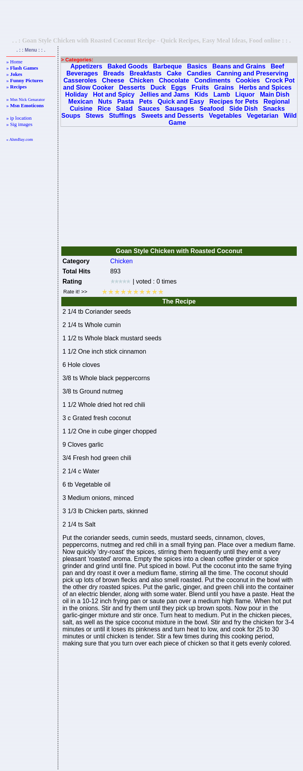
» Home (14, 62)
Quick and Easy (180, 101)
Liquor (245, 94)
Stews (94, 115)
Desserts (132, 87)
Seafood (212, 108)
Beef (277, 66)
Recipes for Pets (233, 101)
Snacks (274, 108)
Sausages (179, 108)
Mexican (80, 101)
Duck (158, 87)
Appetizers (86, 66)
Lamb (222, 94)
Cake (174, 73)
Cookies (247, 80)
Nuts (105, 101)
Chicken (141, 80)
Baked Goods (127, 66)
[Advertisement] (151, 18)
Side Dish (243, 108)
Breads (113, 73)
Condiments (212, 80)
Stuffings (122, 115)
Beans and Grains (239, 66)
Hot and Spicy (114, 94)
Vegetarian (262, 115)
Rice (104, 108)
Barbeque (167, 66)
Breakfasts (146, 73)
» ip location (19, 118)
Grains (224, 87)
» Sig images (19, 124)
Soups (70, 115)
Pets (145, 101)
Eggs (178, 87)
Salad (124, 108)
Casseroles (79, 80)
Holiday (76, 94)
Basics (197, 66)
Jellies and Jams (164, 94)
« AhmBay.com (19, 139)
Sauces (149, 108)
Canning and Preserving (252, 73)
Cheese (113, 80)
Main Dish (275, 94)
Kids (202, 94)
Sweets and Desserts (172, 115)
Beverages (82, 73)
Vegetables (225, 115)
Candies (199, 73)
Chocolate (174, 80)
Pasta (125, 101)
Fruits (200, 87)
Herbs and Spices (265, 87)
